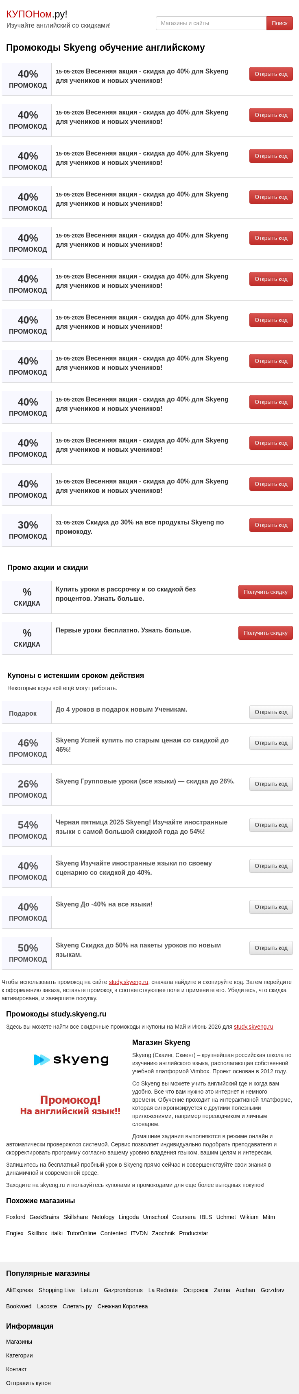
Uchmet (226, 1217)
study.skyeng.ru (128, 982)
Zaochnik (163, 1233)
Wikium (249, 1217)
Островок (195, 1290)
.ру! (37, 14)
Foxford (15, 1217)
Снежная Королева (123, 1306)
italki (57, 1233)
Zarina (222, 1290)
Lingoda (129, 1217)
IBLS (206, 1217)
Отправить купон (28, 1383)
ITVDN (139, 1233)
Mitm (269, 1217)
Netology (103, 1217)
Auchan (245, 1290)
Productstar (193, 1233)
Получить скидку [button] (266, 592)
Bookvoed (18, 1306)
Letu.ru (89, 1290)
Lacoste (47, 1306)
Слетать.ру (77, 1306)
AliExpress (19, 1290)
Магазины (19, 1341)
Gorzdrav (272, 1290)
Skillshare (75, 1217)
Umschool (155, 1217)
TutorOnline (81, 1233)
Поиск (280, 23)
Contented (113, 1233)
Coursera (184, 1217)
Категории (19, 1355)
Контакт (16, 1369)
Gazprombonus (123, 1290)
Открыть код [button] (271, 74)
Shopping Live (57, 1290)
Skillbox (37, 1233)
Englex (15, 1233)
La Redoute (163, 1290)
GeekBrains (44, 1217)
